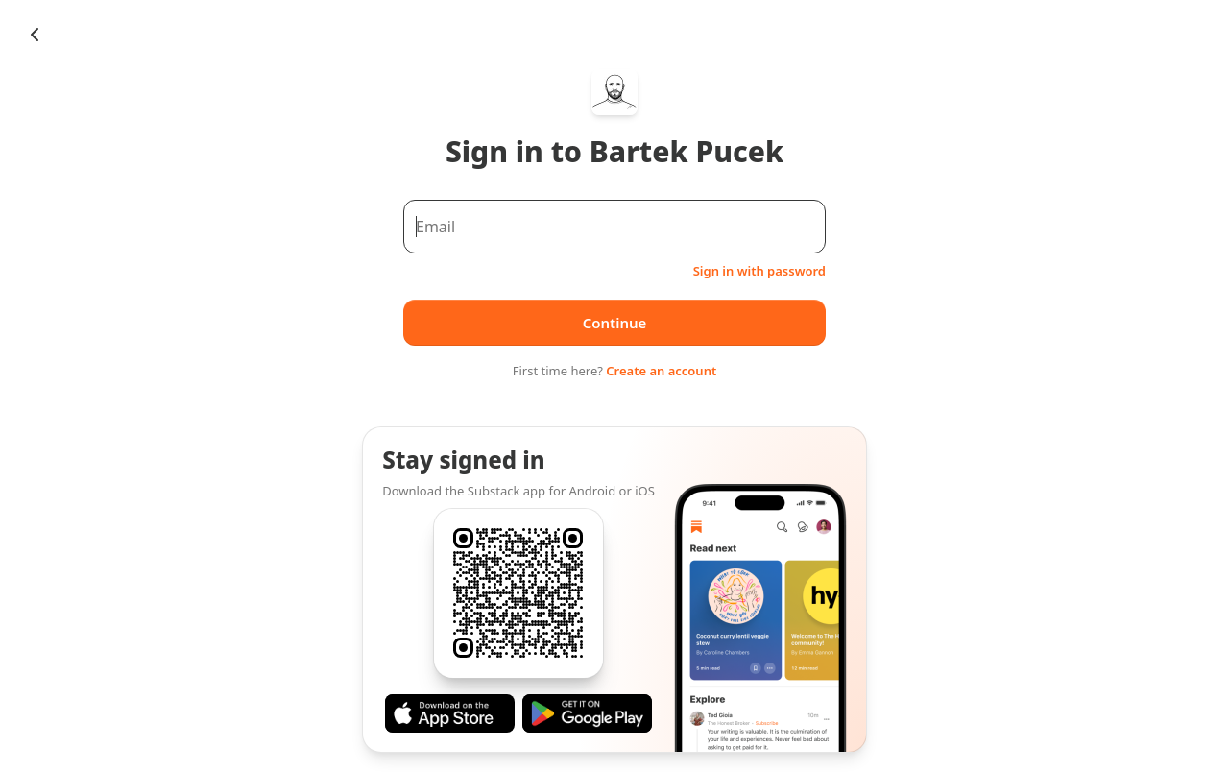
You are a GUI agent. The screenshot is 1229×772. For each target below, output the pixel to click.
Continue (615, 322)
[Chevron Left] (34, 34)
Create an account (661, 370)
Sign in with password (759, 270)
